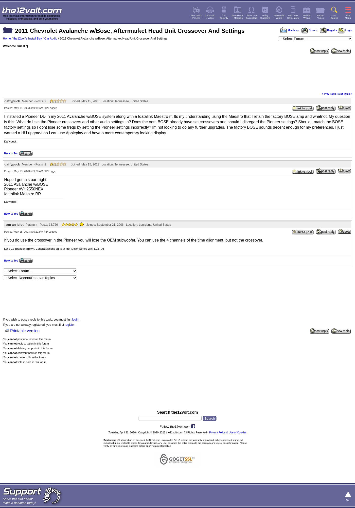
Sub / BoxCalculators (293, 16)
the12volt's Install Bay (27, 38)
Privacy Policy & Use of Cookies (228, 432)
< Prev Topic (329, 94)
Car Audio (50, 38)
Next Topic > (344, 94)
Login (345, 30)
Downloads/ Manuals (237, 16)
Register (328, 30)
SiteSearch (334, 16)
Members (289, 30)
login (75, 319)
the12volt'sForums (196, 16)
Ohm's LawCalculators (251, 16)
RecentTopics (320, 16)
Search (309, 30)
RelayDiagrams (265, 16)
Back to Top (11, 153)
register (69, 324)
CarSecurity (224, 16)
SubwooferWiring (279, 16)
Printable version (24, 331)
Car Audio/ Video (210, 16)
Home (7, 38)
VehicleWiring (306, 16)
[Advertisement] (177, 72)
